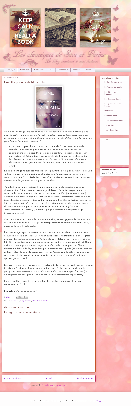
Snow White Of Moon (113, 121)
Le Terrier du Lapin (113, 87)
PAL (51, 70)
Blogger (99, 401)
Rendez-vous (63, 70)
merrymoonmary (80, 401)
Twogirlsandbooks (112, 131)
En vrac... (89, 70)
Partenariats (39, 70)
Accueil (48, 378)
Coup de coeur (25, 301)
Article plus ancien (85, 378)
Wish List (76, 70)
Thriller (45, 301)
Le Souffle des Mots (113, 82)
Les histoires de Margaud (111, 93)
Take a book (110, 126)
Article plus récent (12, 378)
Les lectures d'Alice (112, 99)
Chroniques (24, 70)
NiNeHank (108, 111)
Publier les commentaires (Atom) (54, 385)
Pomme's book (110, 116)
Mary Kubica (37, 301)
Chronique (15, 301)
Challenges (11, 70)
